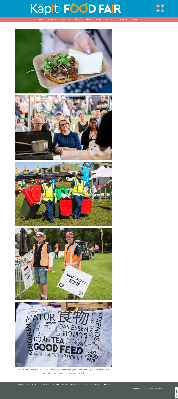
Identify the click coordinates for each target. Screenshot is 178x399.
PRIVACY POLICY (159, 388)
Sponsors (122, 19)
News (98, 19)
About (89, 19)
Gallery (108, 19)
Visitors (65, 19)
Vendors (52, 19)
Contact (134, 19)
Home (41, 19)
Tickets (78, 19)
